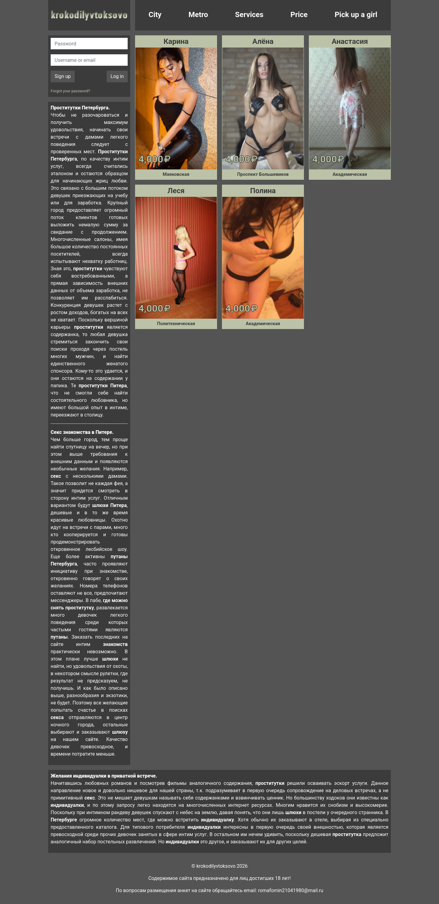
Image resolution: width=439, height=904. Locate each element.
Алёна (262, 41)
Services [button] (249, 14)
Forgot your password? (70, 91)
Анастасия (350, 41)
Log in (117, 76)
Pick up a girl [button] (356, 14)
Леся (176, 190)
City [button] (154, 14)
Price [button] (299, 14)
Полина (263, 190)
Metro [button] (198, 14)
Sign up (63, 76)
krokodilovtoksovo (89, 15)
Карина (176, 41)
